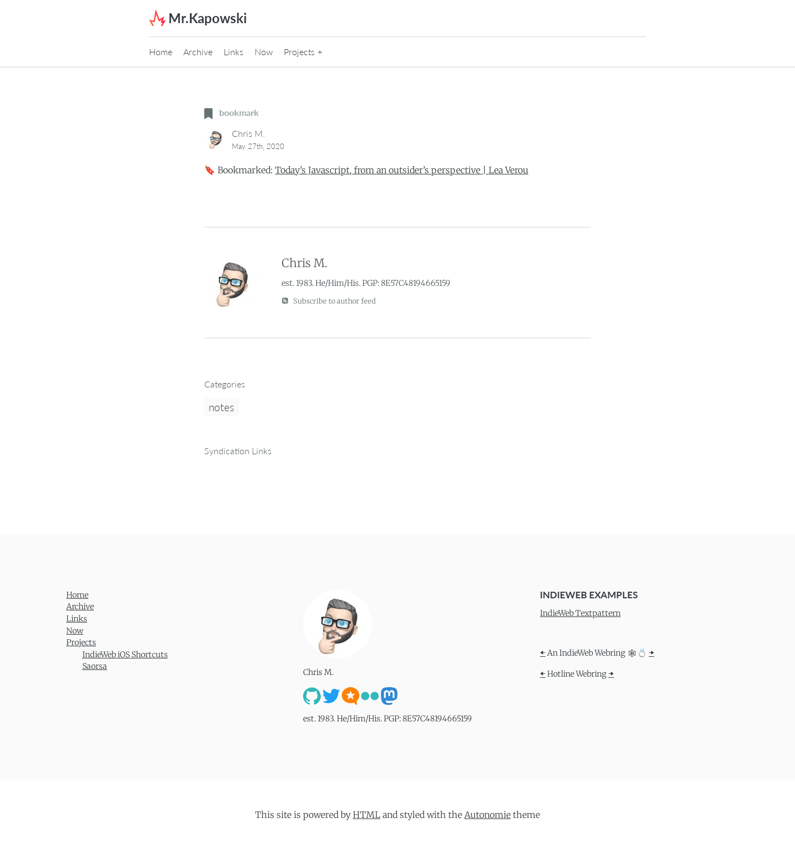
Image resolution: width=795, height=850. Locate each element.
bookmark (231, 112)
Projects (299, 51)
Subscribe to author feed (329, 300)
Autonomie (487, 814)
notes (221, 407)
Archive (198, 51)
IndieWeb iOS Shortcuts (125, 655)
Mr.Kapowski (207, 18)
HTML (366, 814)
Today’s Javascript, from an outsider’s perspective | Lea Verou (401, 170)
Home (160, 51)
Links (233, 51)
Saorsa (94, 666)
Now (264, 51)
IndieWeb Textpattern (580, 613)
